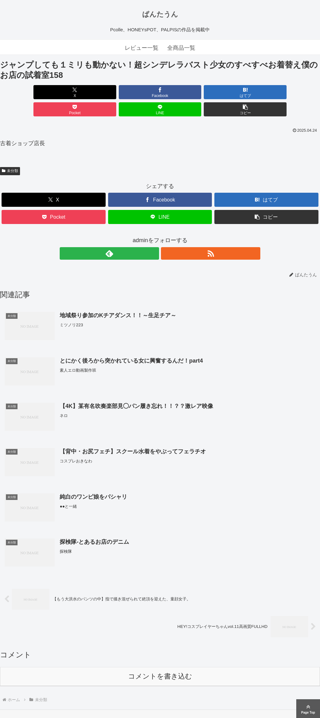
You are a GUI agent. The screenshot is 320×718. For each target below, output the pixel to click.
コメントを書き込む (160, 660)
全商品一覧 (181, 48)
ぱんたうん (160, 14)
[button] (294, 92)
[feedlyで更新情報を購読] (153, 236)
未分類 (10, 153)
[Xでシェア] (25, 92)
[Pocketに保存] (186, 92)
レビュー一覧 (141, 48)
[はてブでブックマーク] (133, 92)
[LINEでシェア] (240, 92)
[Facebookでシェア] (79, 92)
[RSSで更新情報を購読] (167, 236)
